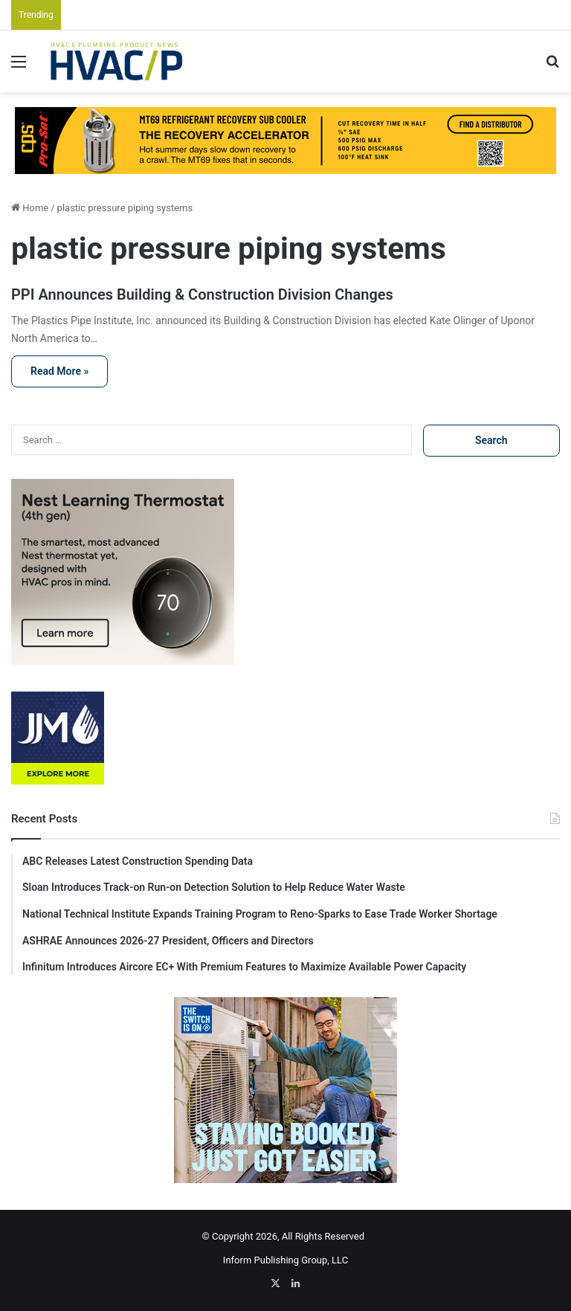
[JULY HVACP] (285, 140)
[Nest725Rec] (122, 661)
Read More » (59, 371)
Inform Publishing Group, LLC (285, 1260)
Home (29, 207)
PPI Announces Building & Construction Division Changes (202, 294)
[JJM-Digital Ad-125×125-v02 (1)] (57, 781)
